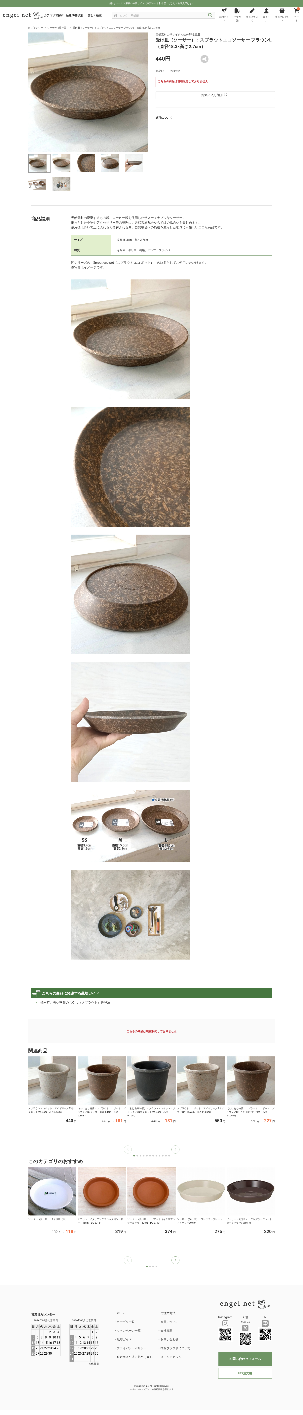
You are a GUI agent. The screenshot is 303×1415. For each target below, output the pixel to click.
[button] (175, 1149)
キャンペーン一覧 (129, 1330)
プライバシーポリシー (132, 1348)
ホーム (121, 1313)
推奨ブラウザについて (175, 1348)
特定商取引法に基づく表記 (135, 1357)
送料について (164, 117)
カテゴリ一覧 (126, 1322)
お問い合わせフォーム (245, 1359)
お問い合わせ (169, 1339)
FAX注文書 (245, 1373)
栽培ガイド (124, 1339)
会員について (169, 1322)
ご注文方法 (168, 1313)
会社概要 (166, 1330)
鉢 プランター (35, 27)
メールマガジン (171, 1357)
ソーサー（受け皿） (58, 27)
